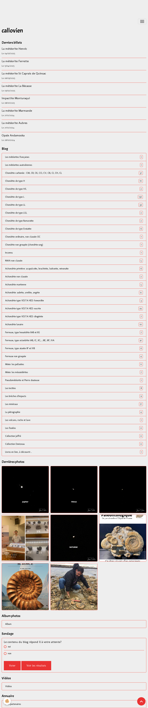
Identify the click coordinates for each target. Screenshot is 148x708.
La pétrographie (74, 412)
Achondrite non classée (74, 277)
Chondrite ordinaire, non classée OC (74, 237)
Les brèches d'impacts (74, 396)
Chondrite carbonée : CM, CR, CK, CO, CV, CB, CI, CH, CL (74, 173)
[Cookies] (7, 701)
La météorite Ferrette (15, 61)
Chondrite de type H (74, 181)
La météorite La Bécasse (17, 86)
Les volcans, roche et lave (74, 420)
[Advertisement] (60, 7)
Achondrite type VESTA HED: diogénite (74, 316)
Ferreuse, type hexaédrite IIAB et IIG (74, 332)
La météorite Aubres (14, 123)
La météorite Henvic (14, 48)
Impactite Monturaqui (16, 98)
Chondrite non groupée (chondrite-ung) (74, 245)
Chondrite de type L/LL (74, 213)
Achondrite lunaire (74, 324)
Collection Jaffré (74, 436)
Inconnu (74, 253)
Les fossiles (74, 428)
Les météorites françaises (74, 157)
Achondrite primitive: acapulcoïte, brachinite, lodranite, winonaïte (74, 269)
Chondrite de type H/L (74, 189)
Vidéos (8, 686)
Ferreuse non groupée (74, 356)
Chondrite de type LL (74, 205)
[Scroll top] (141, 701)
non (9, 653)
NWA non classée (74, 261)
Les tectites (74, 388)
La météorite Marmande (17, 110)
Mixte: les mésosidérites (74, 372)
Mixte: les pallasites (74, 364)
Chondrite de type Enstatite (74, 229)
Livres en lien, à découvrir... (74, 452)
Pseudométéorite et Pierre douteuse (74, 380)
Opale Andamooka (13, 135)
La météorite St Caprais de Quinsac (24, 73)
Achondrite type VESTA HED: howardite (74, 300)
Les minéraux (74, 404)
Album (8, 624)
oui (9, 646)
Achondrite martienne (74, 284)
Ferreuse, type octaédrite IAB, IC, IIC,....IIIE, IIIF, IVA (74, 340)
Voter (12, 665)
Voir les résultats (36, 665)
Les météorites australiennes (74, 165)
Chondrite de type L (74, 197)
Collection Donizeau (74, 444)
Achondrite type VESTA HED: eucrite (74, 308)
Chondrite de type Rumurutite (74, 221)
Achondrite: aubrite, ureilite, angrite (74, 292)
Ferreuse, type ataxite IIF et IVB (74, 348)
